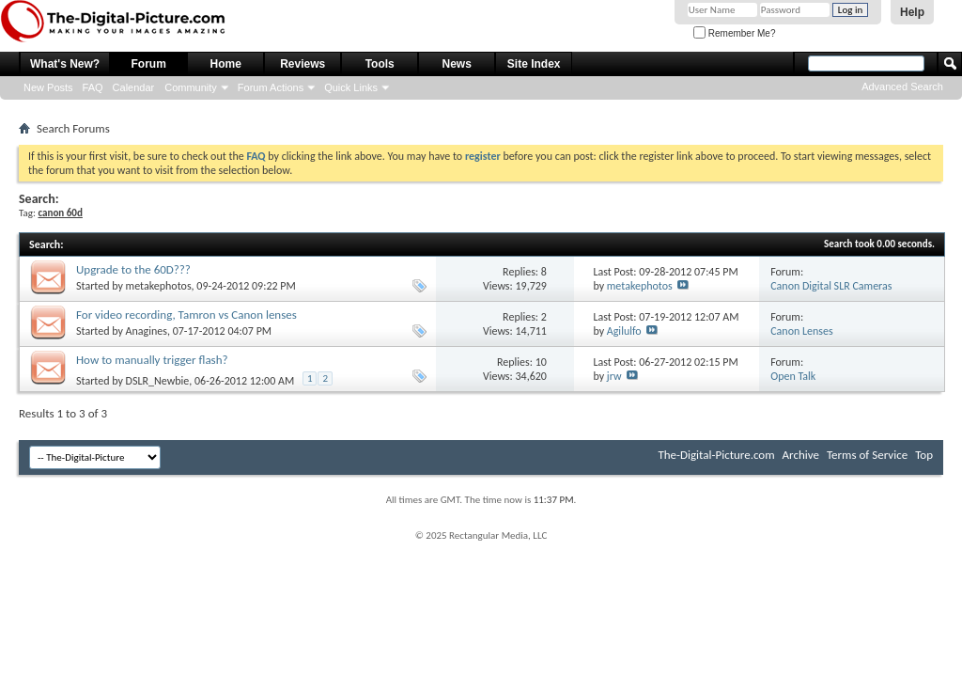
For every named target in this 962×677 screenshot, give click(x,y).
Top (924, 455)
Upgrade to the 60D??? (133, 269)
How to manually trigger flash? (152, 360)
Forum (149, 64)
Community (190, 87)
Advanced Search (902, 86)
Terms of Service (867, 455)
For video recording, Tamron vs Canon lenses (186, 314)
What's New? (65, 64)
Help (912, 12)
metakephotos (159, 285)
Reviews (302, 64)
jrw (614, 376)
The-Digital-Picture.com (716, 455)
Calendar (134, 87)
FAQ (93, 87)
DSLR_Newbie (158, 380)
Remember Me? (734, 33)
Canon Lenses (801, 331)
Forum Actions (270, 87)
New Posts (48, 87)
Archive (801, 455)
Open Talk (792, 376)
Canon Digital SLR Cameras (831, 285)
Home (225, 64)
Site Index (534, 64)
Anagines (146, 331)
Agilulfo (624, 331)
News (457, 64)
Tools (380, 64)
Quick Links (351, 87)
